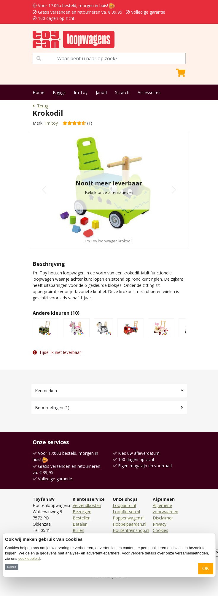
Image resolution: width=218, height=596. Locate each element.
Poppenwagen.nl (128, 518)
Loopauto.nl (124, 505)
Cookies (160, 530)
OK (205, 568)
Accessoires (149, 92)
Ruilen (78, 530)
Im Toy (80, 92)
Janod (101, 92)
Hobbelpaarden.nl (129, 524)
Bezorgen (82, 511)
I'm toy (51, 123)
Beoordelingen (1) (52, 407)
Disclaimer (163, 518)
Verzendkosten (87, 505)
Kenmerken (46, 390)
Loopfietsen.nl (126, 511)
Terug (40, 106)
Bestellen (81, 518)
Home (38, 92)
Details (11, 566)
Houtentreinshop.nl (131, 530)
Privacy (159, 524)
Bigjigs (59, 92)
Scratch (122, 92)
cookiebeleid (29, 558)
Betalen (80, 524)
